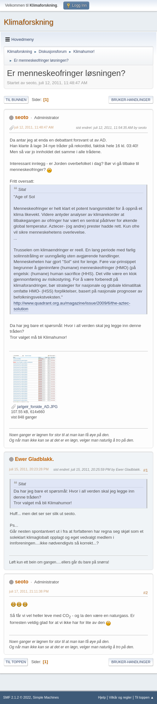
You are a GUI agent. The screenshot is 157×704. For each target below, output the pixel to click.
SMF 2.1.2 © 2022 (17, 697)
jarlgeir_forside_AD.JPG (34, 407)
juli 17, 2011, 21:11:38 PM (29, 591)
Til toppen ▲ (144, 697)
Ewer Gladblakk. (34, 459)
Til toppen (16, 662)
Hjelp (102, 697)
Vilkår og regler (120, 697)
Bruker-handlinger (130, 100)
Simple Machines (46, 697)
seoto (21, 117)
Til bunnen (16, 100)
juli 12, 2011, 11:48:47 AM (34, 127)
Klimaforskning (28, 22)
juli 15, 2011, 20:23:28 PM (29, 469)
